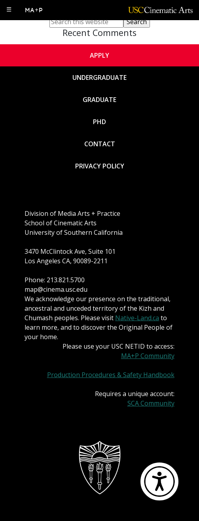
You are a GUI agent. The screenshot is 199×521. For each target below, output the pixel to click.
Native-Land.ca (137, 317)
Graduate (99, 99)
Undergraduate (99, 77)
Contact (99, 144)
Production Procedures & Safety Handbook (110, 374)
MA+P (34, 10)
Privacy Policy (99, 166)
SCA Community (150, 403)
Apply (99, 55)
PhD (99, 121)
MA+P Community (147, 355)
